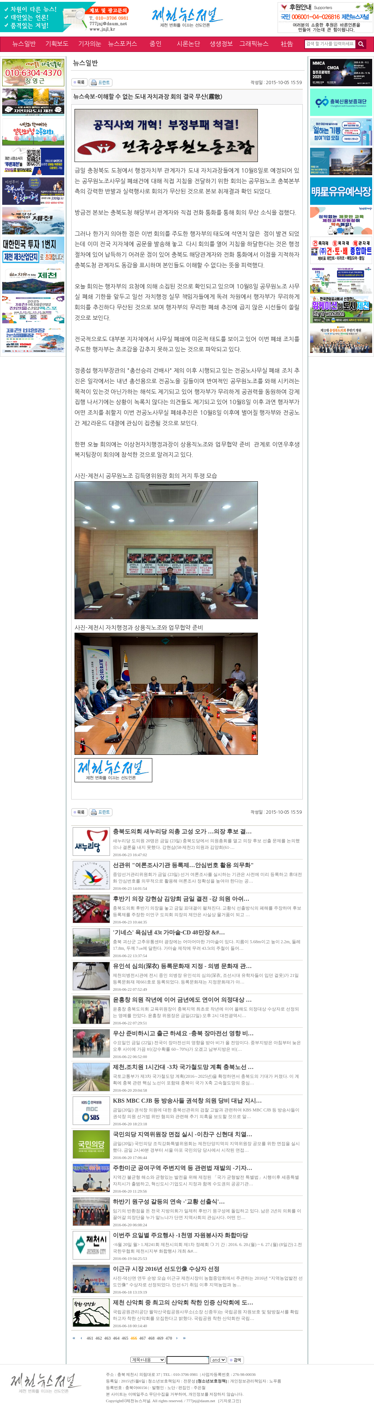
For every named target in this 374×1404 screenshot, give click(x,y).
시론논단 (188, 44)
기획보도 (57, 44)
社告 (287, 44)
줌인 (155, 44)
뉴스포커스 (122, 44)
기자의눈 (90, 44)
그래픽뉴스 (254, 44)
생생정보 (221, 44)
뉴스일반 (24, 44)
